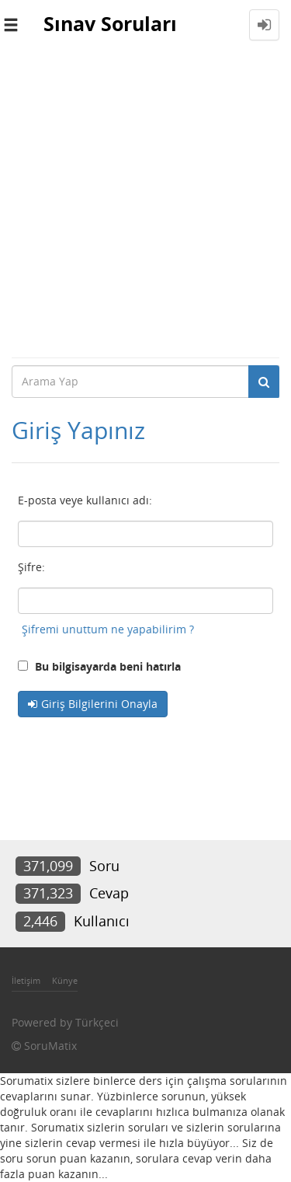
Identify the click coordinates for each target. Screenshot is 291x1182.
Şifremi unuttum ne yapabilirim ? (108, 629)
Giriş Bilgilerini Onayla (99, 703)
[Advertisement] (145, 203)
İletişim (26, 980)
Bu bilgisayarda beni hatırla (99, 666)
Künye (65, 980)
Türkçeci (97, 1022)
